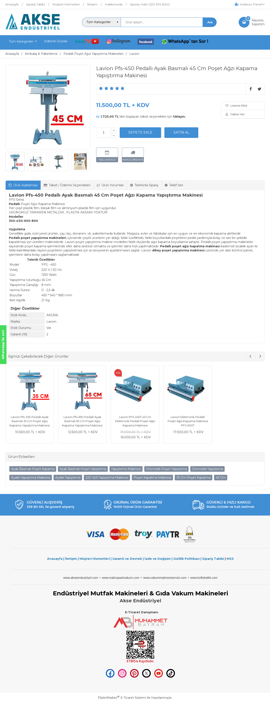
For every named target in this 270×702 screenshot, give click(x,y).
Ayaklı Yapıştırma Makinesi (30, 478)
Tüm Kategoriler (21, 41)
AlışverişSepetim (258, 22)
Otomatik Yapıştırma (207, 469)
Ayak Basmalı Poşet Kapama (32, 469)
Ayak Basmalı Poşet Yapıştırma (83, 469)
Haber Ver (235, 114)
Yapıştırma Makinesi (126, 469)
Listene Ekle (236, 105)
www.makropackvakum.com (121, 577)
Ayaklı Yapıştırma (67, 478)
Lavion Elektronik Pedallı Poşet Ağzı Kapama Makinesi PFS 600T (188, 421)
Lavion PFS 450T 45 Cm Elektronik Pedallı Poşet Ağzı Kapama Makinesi (135, 421)
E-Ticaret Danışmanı (141, 612)
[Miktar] (104, 133)
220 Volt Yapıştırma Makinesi (107, 478)
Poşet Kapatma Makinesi (152, 478)
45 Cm (221, 478)
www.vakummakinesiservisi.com (164, 577)
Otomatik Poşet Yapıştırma (166, 469)
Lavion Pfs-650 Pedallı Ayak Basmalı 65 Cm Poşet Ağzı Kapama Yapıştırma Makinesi (82, 421)
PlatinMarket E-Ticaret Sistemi (122, 698)
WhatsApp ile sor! (3, 344)
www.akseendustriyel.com (80, 577)
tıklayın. (179, 116)
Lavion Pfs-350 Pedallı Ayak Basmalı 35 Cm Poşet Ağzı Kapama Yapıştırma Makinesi (30, 421)
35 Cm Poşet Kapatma (193, 478)
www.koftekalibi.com (204, 577)
